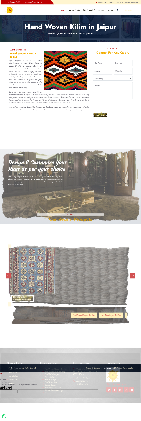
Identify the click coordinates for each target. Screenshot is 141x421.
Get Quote (128, 10)
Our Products (88, 10)
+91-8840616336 (13, 2)
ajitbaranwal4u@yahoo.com (32, 2)
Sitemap (101, 10)
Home (62, 10)
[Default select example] (113, 78)
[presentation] (110, 105)
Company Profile (74, 10)
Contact (111, 10)
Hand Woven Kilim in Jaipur (76, 33)
